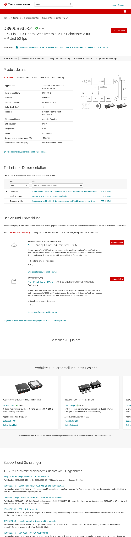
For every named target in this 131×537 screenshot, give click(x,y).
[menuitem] (117, 11)
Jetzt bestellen (119, 30)
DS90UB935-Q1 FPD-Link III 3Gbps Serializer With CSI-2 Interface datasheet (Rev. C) (52, 47)
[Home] (17, 4)
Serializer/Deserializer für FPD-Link (55, 18)
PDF (99, 47)
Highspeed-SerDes (31, 18)
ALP (30, 245)
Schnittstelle (16, 18)
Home (6, 18)
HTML (105, 47)
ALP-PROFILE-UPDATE (40, 281)
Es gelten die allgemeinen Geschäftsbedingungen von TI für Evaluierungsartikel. (35, 320)
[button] (6, 11)
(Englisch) (92, 47)
